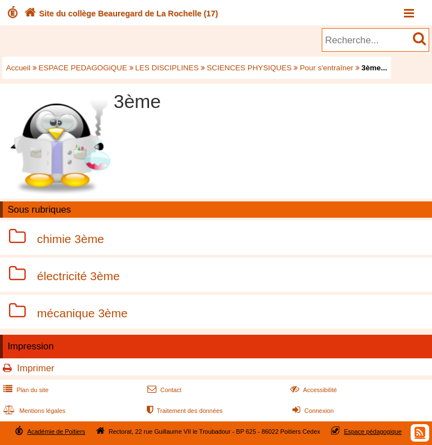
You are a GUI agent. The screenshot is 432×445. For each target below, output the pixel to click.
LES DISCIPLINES (167, 68)
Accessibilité (312, 389)
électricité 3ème (78, 275)
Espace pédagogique (373, 431)
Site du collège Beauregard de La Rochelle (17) (120, 13)
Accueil (18, 68)
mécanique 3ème (82, 313)
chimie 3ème (70, 238)
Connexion (312, 410)
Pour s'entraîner (326, 68)
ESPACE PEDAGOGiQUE (83, 68)
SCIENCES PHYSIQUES (249, 68)
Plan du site (24, 389)
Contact (163, 389)
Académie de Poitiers (56, 431)
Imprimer (35, 368)
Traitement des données (184, 410)
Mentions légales (33, 410)
